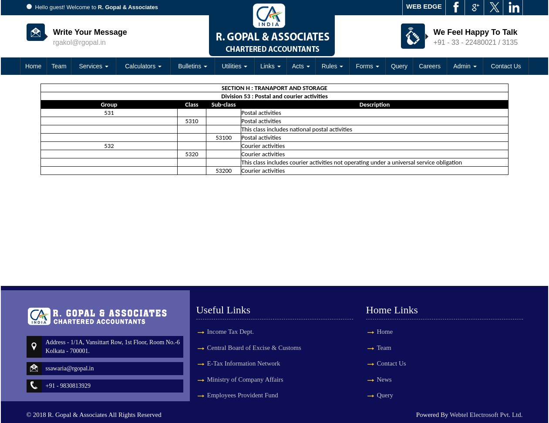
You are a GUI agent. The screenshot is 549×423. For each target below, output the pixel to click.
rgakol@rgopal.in (79, 42)
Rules (333, 66)
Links (270, 66)
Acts (301, 66)
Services (93, 66)
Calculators (143, 66)
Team (58, 66)
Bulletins (192, 66)
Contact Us (506, 66)
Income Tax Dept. (230, 323)
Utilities (234, 66)
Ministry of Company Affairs (245, 371)
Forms (367, 66)
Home (33, 66)
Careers (430, 66)
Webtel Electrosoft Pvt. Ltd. (486, 414)
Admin (465, 66)
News (376, 379)
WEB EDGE (424, 6)
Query (399, 66)
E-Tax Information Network (243, 355)
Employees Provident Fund (242, 387)
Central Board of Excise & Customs (254, 339)
